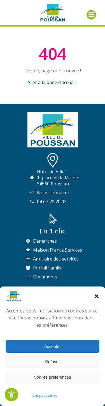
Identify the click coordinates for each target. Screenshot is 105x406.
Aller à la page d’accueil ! (52, 82)
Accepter (52, 346)
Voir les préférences (52, 377)
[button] (96, 296)
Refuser (52, 361)
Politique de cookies (44, 396)
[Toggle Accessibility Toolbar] (11, 394)
